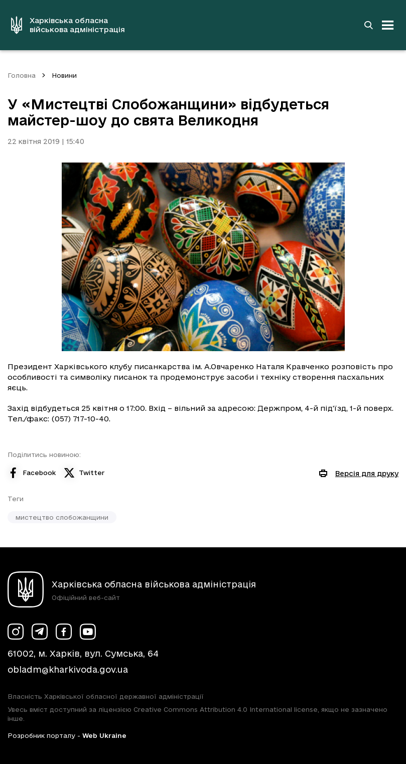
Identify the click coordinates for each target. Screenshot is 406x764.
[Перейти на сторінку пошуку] (368, 25)
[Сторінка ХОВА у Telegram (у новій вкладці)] (40, 632)
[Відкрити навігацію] (387, 25)
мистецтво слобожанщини (62, 517)
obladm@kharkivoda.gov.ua (68, 669)
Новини (64, 75)
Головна (22, 75)
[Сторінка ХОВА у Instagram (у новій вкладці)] (16, 632)
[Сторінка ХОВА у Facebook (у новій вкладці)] (64, 632)
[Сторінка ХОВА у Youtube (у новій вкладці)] (88, 632)
